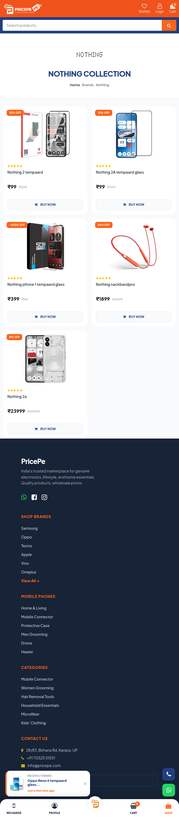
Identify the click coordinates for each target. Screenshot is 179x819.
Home (75, 85)
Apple (26, 554)
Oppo (26, 537)
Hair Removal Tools (37, 696)
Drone (26, 643)
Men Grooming (34, 634)
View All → (30, 580)
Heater (27, 651)
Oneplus (28, 572)
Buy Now (45, 205)
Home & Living (33, 608)
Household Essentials (40, 705)
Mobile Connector (37, 616)
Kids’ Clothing (33, 722)
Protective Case (35, 625)
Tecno (26, 545)
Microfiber (30, 714)
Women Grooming (37, 687)
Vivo (25, 563)
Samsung (29, 528)
